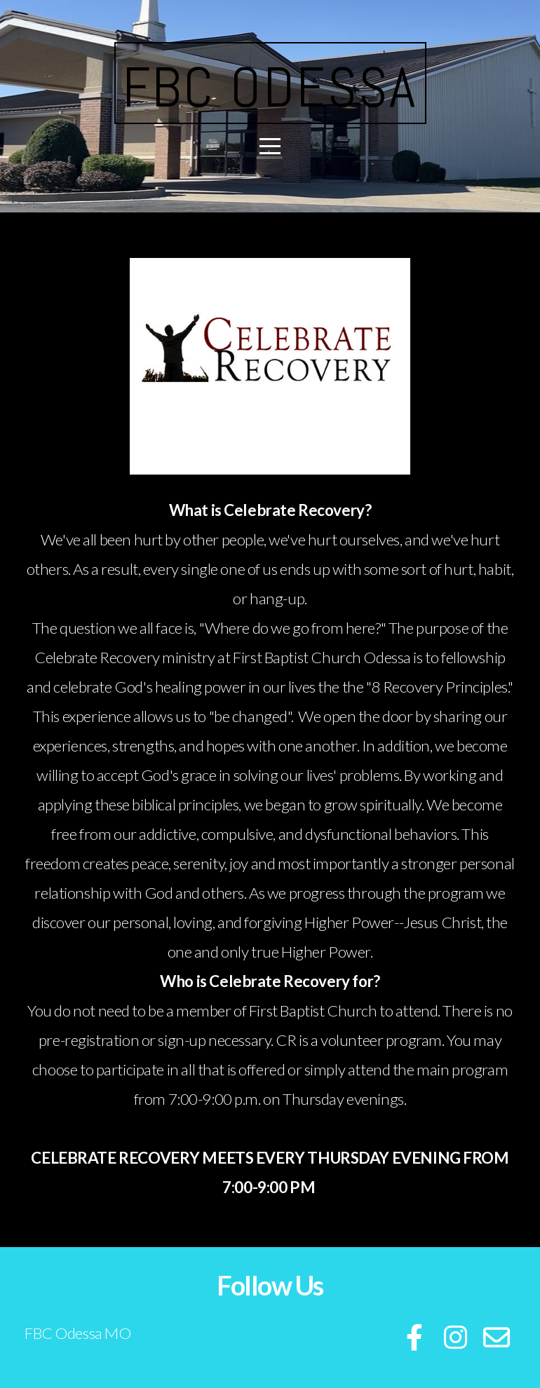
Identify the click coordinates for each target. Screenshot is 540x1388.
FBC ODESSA (270, 87)
